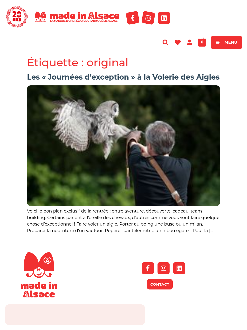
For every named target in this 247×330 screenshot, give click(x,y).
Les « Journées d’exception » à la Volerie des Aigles (123, 77)
